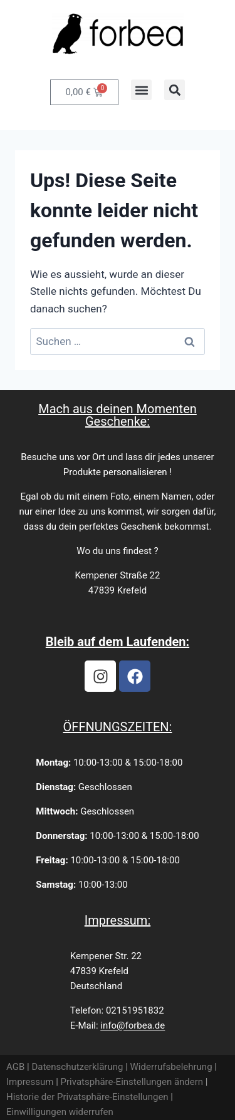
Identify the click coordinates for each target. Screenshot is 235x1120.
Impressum (29, 1081)
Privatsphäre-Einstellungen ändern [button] (132, 1081)
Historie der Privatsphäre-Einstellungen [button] (87, 1096)
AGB (15, 1066)
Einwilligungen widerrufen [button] (59, 1111)
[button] (141, 90)
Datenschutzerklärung (77, 1066)
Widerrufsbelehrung (171, 1066)
